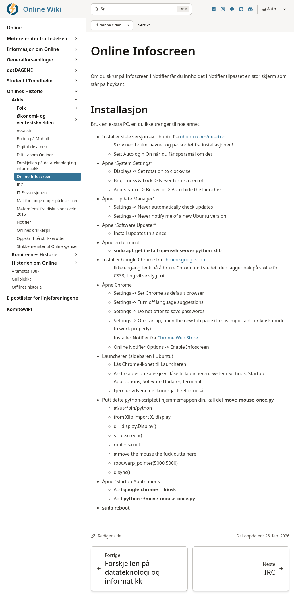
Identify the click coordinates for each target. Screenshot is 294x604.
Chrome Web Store (177, 338)
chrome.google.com (185, 259)
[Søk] (141, 9)
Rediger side (106, 536)
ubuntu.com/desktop (202, 137)
